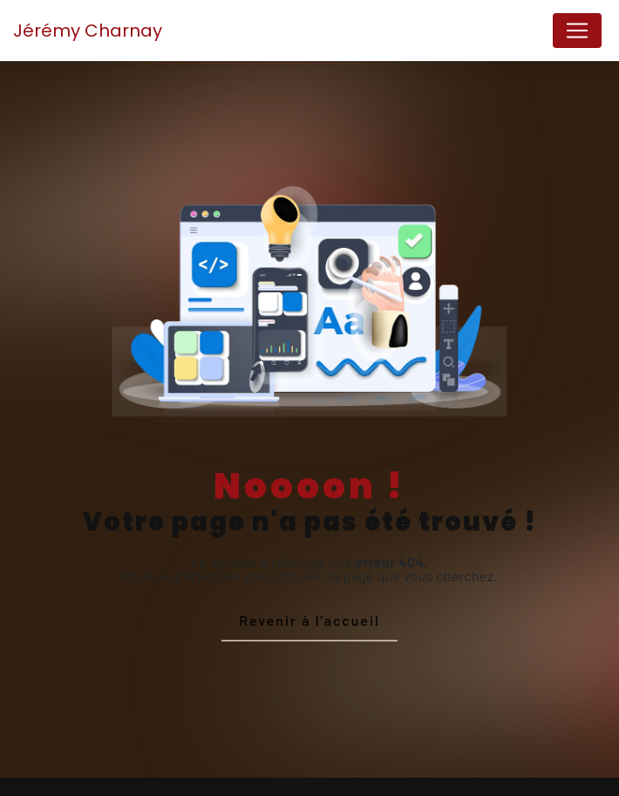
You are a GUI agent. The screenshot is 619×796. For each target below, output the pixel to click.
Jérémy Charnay (87, 30)
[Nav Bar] (577, 30)
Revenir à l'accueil (309, 620)
